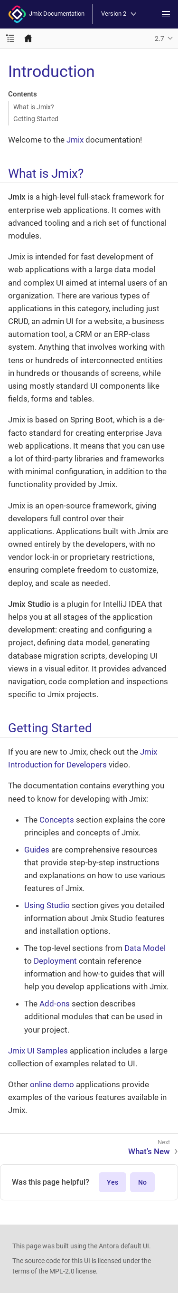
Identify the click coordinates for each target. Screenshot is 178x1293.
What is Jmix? (33, 107)
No (142, 1182)
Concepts (56, 819)
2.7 (159, 38)
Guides (36, 849)
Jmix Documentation (46, 14)
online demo (52, 1084)
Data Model (145, 948)
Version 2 (118, 14)
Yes (112, 1182)
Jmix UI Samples (38, 1050)
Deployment (55, 961)
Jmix (75, 139)
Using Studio (47, 905)
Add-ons (54, 1003)
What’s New (149, 1151)
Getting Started (35, 119)
